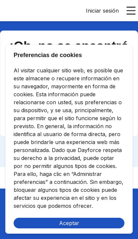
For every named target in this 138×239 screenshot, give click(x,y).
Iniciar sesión (102, 10)
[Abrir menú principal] (131, 10)
